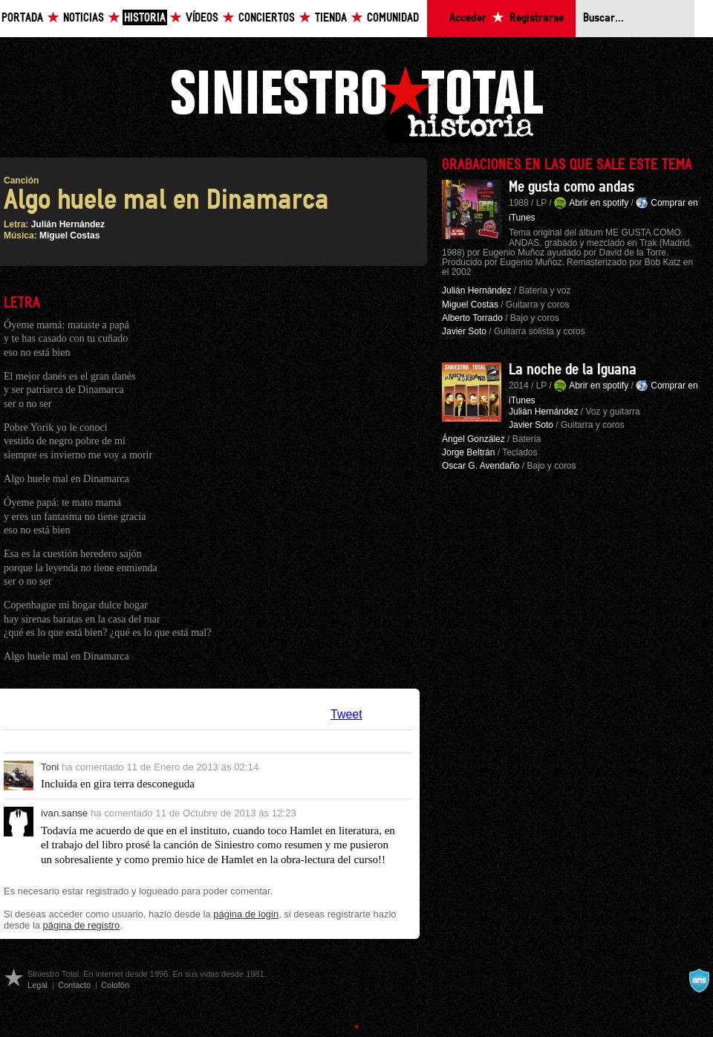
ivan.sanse (64, 813)
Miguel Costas (69, 235)
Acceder (467, 18)
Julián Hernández (68, 224)
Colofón (115, 985)
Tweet (346, 714)
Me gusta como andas (571, 187)
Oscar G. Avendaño (481, 466)
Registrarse (536, 18)
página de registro (81, 925)
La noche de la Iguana (573, 370)
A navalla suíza (698, 980)
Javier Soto (464, 331)
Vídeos (202, 18)
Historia (145, 18)
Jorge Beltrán (468, 452)
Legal (37, 985)
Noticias (83, 18)
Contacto (74, 985)
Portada (22, 18)
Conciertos (266, 18)
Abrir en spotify (598, 203)
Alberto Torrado (472, 318)
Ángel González (473, 439)
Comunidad (393, 18)
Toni (50, 767)
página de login (246, 914)
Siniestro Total (356, 102)
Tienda (331, 18)
